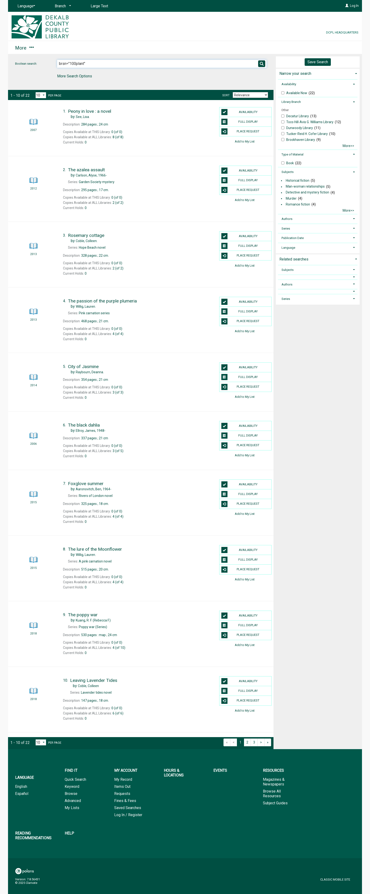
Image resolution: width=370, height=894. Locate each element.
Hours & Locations (110, 48)
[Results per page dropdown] (41, 95)
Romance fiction (298, 204)
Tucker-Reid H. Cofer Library (307, 134)
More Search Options (74, 76)
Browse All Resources (272, 793)
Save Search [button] (317, 62)
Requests (122, 793)
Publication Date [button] (293, 238)
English (21, 786)
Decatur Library (298, 116)
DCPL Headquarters (342, 32)
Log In (354, 6)
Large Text (99, 6)
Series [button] (286, 228)
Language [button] (288, 247)
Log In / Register (128, 815)
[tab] (318, 73)
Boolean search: (26, 63)
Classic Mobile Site (335, 879)
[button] (318, 277)
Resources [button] (185, 48)
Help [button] (292, 48)
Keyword (72, 786)
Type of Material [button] (292, 154)
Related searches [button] (293, 259)
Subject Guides (275, 803)
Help (69, 833)
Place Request (240, 131)
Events (151, 48)
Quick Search (75, 779)
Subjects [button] (288, 172)
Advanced (73, 800)
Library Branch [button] (291, 102)
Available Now (297, 93)
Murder (291, 198)
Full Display (239, 122)
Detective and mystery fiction (307, 192)
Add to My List (245, 141)
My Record (123, 779)
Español (21, 793)
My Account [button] (61, 48)
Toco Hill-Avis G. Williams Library (310, 122)
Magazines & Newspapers (274, 781)
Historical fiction (297, 180)
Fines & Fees (125, 800)
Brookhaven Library (301, 140)
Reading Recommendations (242, 48)
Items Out (122, 786)
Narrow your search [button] (295, 73)
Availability (239, 112)
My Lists (72, 808)
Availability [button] (289, 84)
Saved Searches (127, 808)
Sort (226, 95)
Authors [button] (287, 219)
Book (290, 163)
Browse (71, 793)
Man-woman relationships (305, 187)
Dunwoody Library (300, 128)
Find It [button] (24, 48)
